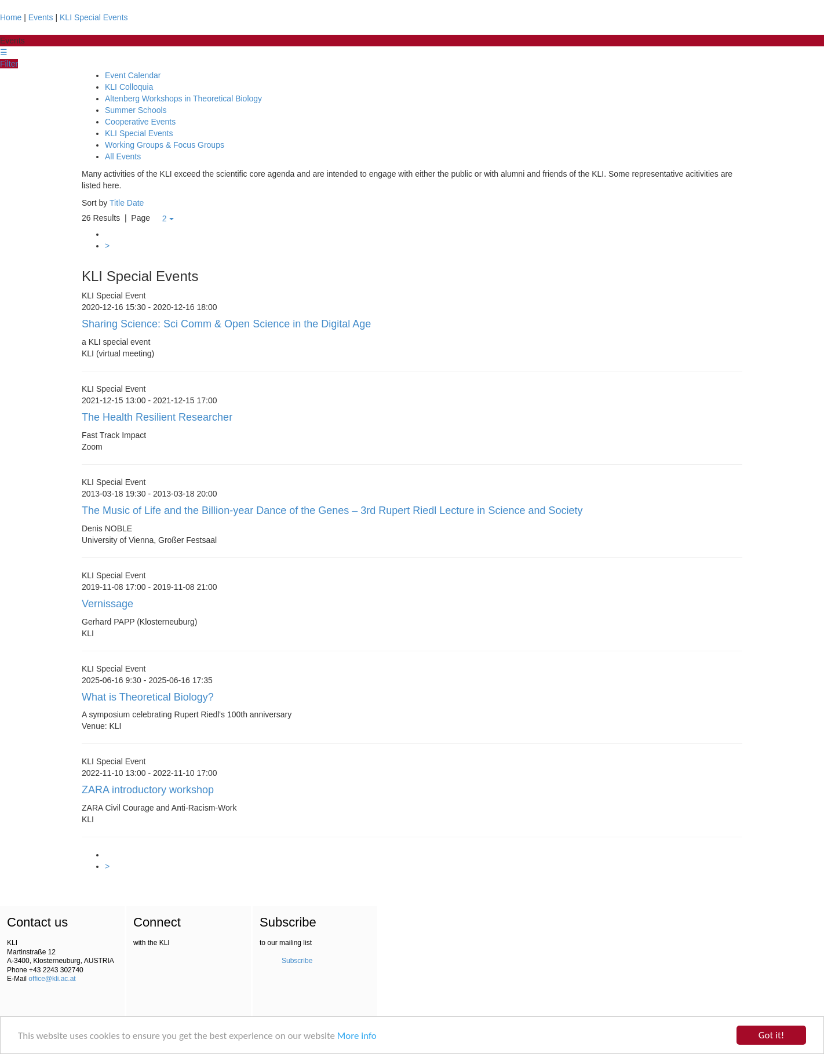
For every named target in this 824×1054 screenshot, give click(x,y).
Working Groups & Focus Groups (164, 144)
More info (357, 1036)
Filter (9, 63)
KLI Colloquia (129, 87)
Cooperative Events (140, 121)
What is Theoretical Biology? (148, 697)
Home (10, 17)
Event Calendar (133, 75)
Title (117, 202)
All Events (123, 156)
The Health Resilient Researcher (157, 417)
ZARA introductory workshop (148, 790)
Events (40, 17)
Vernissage (107, 604)
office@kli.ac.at (51, 979)
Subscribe (297, 961)
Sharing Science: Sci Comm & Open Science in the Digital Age (226, 324)
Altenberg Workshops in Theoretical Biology (183, 98)
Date (135, 202)
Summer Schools (136, 110)
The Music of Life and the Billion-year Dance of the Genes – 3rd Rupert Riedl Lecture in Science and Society (332, 510)
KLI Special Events (94, 17)
